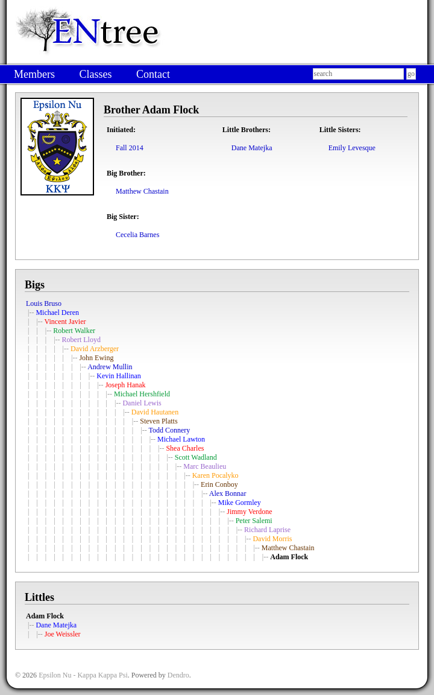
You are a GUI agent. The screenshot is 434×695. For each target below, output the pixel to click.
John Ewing (96, 358)
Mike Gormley (239, 502)
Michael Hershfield (142, 394)
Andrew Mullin (109, 367)
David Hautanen (154, 412)
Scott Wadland (196, 457)
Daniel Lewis (141, 403)
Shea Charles (185, 448)
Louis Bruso (43, 303)
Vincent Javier (65, 321)
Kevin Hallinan (118, 376)
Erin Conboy (219, 484)
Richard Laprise (267, 529)
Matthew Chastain (142, 191)
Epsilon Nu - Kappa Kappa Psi (83, 675)
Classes (95, 74)
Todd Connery (169, 430)
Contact (153, 74)
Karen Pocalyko (215, 475)
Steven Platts (158, 421)
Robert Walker (74, 330)
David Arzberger (95, 348)
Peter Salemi (254, 520)
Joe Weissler (63, 634)
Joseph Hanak (125, 385)
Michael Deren (57, 312)
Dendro (178, 675)
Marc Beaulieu (204, 466)
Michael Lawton (181, 439)
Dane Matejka (251, 148)
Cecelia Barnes (137, 234)
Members (34, 74)
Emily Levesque (352, 148)
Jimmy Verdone (249, 511)
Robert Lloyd (81, 339)
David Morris (272, 539)
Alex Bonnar (228, 493)
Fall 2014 (129, 148)
